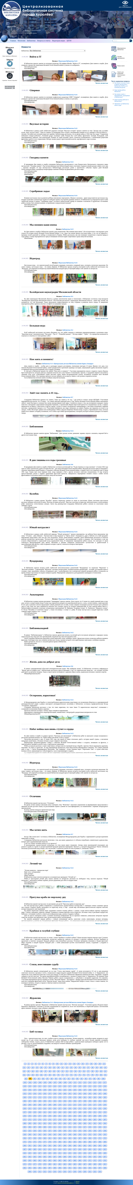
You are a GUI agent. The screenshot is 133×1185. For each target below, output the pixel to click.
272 (30, 1119)
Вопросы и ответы (43, 41)
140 (50, 1090)
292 (45, 1123)
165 (90, 1093)
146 (80, 1090)
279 (65, 1119)
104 (40, 1082)
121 (39, 1086)
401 (80, 1145)
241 (45, 1112)
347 (65, 1134)
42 (24, 1071)
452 (80, 1157)
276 (50, 1119)
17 (87, 1064)
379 (55, 1142)
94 (77, 1079)
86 (43, 1079)
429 (50, 1153)
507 (100, 1168)
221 (30, 1108)
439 (100, 1153)
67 (45, 1075)
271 (25, 1119)
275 (45, 1119)
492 (25, 1168)
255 (30, 1116)
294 (55, 1123)
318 (90, 1127)
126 (65, 1086)
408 (30, 1149)
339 (25, 1134)
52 (67, 1071)
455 (95, 1157)
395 (50, 1145)
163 (80, 1093)
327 (50, 1131)
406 (105, 1145)
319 (95, 1127)
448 (60, 1157)
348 (70, 1134)
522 (95, 1171)
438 (95, 1153)
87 (47, 1079)
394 (45, 1145)
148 (90, 1090)
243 (55, 1112)
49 (54, 1071)
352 (90, 1134)
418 (80, 1149)
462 (45, 1160)
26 (41, 1067)
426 (35, 1153)
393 (40, 1145)
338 (105, 1131)
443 (35, 1157)
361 (50, 1138)
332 (75, 1131)
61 (105, 1071)
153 (30, 1093)
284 (90, 1119)
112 (80, 1082)
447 (55, 1157)
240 (40, 1112)
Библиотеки (31, 41)
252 (100, 1112)
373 (25, 1142)
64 (32, 1075)
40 (101, 1067)
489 (95, 1164)
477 (35, 1164)
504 (85, 1168)
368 (85, 1138)
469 (80, 1160)
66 (41, 1075)
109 (65, 1082)
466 (65, 1160)
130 (85, 1086)
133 (100, 1086)
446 (50, 1157)
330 (65, 1131)
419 (85, 1149)
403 (90, 1145)
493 (30, 1168)
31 (62, 1067)
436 (85, 1153)
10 (57, 1064)
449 (65, 1157)
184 (100, 1097)
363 (60, 1138)
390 (25, 1145)
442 (30, 1157)
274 (40, 1119)
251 (95, 1112)
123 (50, 1086)
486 (80, 1164)
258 (45, 1116)
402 (85, 1145)
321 (105, 1127)
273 (35, 1119)
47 (45, 1071)
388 (100, 1142)
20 (99, 1064)
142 (60, 1090)
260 (55, 1116)
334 (85, 1131)
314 (70, 1127)
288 (25, 1123)
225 (50, 1108)
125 (60, 1086)
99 (98, 1079)
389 (105, 1142)
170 (30, 1097)
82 (26, 1079)
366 (75, 1138)
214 (80, 1105)
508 (105, 1168)
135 (25, 1090)
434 (75, 1153)
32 (67, 1067)
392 (35, 1145)
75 (79, 1075)
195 (70, 1101)
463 (50, 1160)
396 (55, 1145)
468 (75, 1160)
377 (45, 1142)
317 (85, 1127)
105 (45, 1082)
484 (70, 1164)
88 (51, 1079)
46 (41, 1071)
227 (60, 1108)
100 (103, 1079)
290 (35, 1123)
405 (100, 1145)
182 (90, 1097)
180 (80, 1097)
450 (70, 1157)
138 (40, 1090)
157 (50, 1093)
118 (25, 1086)
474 (105, 1160)
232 (85, 1108)
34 (75, 1067)
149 (95, 1090)
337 (100, 1131)
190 (45, 1101)
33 (71, 1067)
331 (70, 1131)
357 (30, 1138)
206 (40, 1105)
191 (50, 1101)
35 (79, 1067)
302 (95, 1123)
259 (50, 1116)
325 (40, 1131)
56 (84, 1071)
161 (70, 1093)
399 (70, 1145)
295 (60, 1123)
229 (70, 1108)
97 (90, 1079)
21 (104, 1064)
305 (25, 1127)
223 (40, 1108)
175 (55, 1097)
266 (85, 1116)
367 (80, 1138)
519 (80, 1171)
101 (25, 1082)
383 (75, 1142)
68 (50, 1075)
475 (25, 1164)
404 (95, 1145)
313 (65, 1127)
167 (100, 1093)
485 (75, 1164)
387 (95, 1142)
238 (30, 1112)
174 (50, 1097)
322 (25, 1131)
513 (50, 1171)
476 (30, 1164)
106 (50, 1082)
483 (65, 1164)
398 (65, 1145)
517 (70, 1171)
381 (65, 1142)
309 (45, 1127)
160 (65, 1093)
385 (85, 1142)
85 (39, 1079)
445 (45, 1157)
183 (95, 1097)
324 (35, 1131)
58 (92, 1071)
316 (80, 1127)
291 (40, 1123)
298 (75, 1123)
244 (60, 1112)
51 (62, 1071)
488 (90, 1164)
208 (50, 1105)
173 (45, 1097)
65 (37, 1075)
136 (30, 1090)
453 (85, 1157)
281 (75, 1119)
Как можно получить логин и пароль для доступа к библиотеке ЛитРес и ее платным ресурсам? (121, 85)
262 (65, 1116)
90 (60, 1079)
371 (100, 1138)
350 (80, 1134)
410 (40, 1149)
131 (90, 1086)
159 (60, 1093)
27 (45, 1067)
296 (65, 1123)
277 (55, 1119)
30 (58, 1067)
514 (55, 1171)
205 (35, 1105)
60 (101, 1071)
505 (90, 1168)
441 (25, 1157)
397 (60, 1145)
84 (34, 1079)
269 (100, 1116)
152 (25, 1093)
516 (65, 1171)
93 (73, 1079)
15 (78, 1064)
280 (70, 1119)
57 (88, 1071)
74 (75, 1075)
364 (65, 1138)
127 (70, 1086)
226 (55, 1108)
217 (95, 1105)
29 (54, 1067)
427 (40, 1153)
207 (45, 1105)
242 (50, 1112)
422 (100, 1149)
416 (70, 1149)
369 (90, 1138)
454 (90, 1157)
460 (35, 1160)
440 (105, 1153)
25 (37, 1067)
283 (85, 1119)
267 (90, 1116)
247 (75, 1112)
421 (95, 1149)
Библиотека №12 (67, 162)
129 (80, 1086)
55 (79, 1071)
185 (105, 1097)
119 (30, 1086)
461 (40, 1160)
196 (75, 1101)
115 (95, 1082)
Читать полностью (101, 83)
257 (40, 1116)
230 (75, 1108)
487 (85, 1164)
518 (75, 1171)
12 (65, 1064)
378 (50, 1142)
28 (50, 1067)
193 (60, 1101)
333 (80, 1131)
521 (90, 1171)
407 (25, 1149)
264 (75, 1116)
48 (50, 1071)
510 (35, 1171)
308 (40, 1127)
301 (90, 1123)
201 (100, 1101)
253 (105, 1112)
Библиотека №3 (68, 296)
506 (95, 1168)
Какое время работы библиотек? (120, 90)
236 (105, 1108)
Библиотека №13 (67, 229)
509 (30, 1171)
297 (70, 1123)
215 (85, 1105)
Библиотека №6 (68, 464)
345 (55, 1134)
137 (35, 1090)
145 (75, 1090)
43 (28, 1071)
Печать (78, 1181)
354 (100, 1134)
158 (55, 1093)
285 (95, 1119)
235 (100, 1108)
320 (100, 1127)
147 (85, 1090)
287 (105, 1119)
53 (71, 1071)
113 (85, 1082)
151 (105, 1090)
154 (35, 1093)
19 (95, 1064)
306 (30, 1127)
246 (70, 1112)
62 (24, 1075)
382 (70, 1142)
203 (25, 1105)
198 (85, 1101)
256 (35, 1116)
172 (40, 1097)
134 (105, 1086)
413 (55, 1149)
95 (81, 1079)
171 (35, 1097)
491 (105, 1164)
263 (70, 1116)
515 (60, 1171)
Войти (77, 1183)
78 (92, 1075)
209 (55, 1105)
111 (75, 1082)
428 (45, 1153)
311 (55, 1127)
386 (90, 1142)
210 (60, 1105)
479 (45, 1164)
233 (90, 1108)
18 (91, 1064)
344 (50, 1134)
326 (45, 1131)
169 (25, 1097)
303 (100, 1123)
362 (55, 1138)
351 (85, 1134)
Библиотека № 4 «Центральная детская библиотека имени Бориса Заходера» (67, 363)
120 (34, 1086)
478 (40, 1164)
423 (105, 1149)
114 (90, 1082)
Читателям (21, 41)
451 (75, 1157)
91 (64, 1079)
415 (65, 1149)
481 (55, 1164)
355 (105, 1134)
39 (96, 1067)
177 (65, 1097)
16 (82, 1064)
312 (60, 1127)
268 (95, 1116)
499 (60, 1168)
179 (75, 1097)
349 (75, 1134)
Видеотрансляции (58, 41)
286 (100, 1119)
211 (65, 1105)
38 (92, 1067)
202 (105, 1101)
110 (70, 1082)
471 (90, 1160)
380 (60, 1142)
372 (105, 1138)
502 (75, 1168)
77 (88, 1075)
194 (65, 1101)
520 (85, 1171)
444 (40, 1157)
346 (60, 1134)
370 (95, 1138)
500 (65, 1168)
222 (35, 1108)
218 (100, 1105)
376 (40, 1142)
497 (50, 1168)
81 (105, 1075)
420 (90, 1149)
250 (90, 1112)
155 (40, 1093)
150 (100, 1090)
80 (101, 1075)
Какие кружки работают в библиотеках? (121, 100)
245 (65, 1112)
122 (44, 1086)
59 (96, 1071)
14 (74, 1064)
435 (80, 1153)
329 (60, 1131)
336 (95, 1131)
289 (30, 1123)
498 (55, 1168)
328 (55, 1131)
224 (45, 1108)
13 (70, 1064)
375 (35, 1142)
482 (60, 1164)
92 (68, 1079)
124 (55, 1086)
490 (100, 1164)
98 (94, 1079)
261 (60, 1116)
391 (30, 1145)
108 (60, 1082)
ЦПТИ (69, 41)
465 (60, 1160)
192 (55, 1101)
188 (35, 1101)
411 (45, 1149)
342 (40, 1134)
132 (95, 1086)
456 (100, 1157)
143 (65, 1090)
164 (85, 1093)
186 (25, 1101)
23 (28, 1067)
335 (90, 1131)
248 (80, 1112)
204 (30, 1105)
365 (70, 1138)
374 (30, 1142)
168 (105, 1093)
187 (30, 1101)
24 (32, 1067)
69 (54, 1075)
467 (70, 1160)
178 (70, 1097)
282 (80, 1119)
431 (60, 1153)
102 (30, 1082)
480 (50, 1164)
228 (65, 1108)
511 (40, 1171)
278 (60, 1119)
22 (24, 1067)
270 (105, 1116)
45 (37, 1071)
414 (60, 1149)
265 (80, 1116)
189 (40, 1101)
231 (80, 1108)
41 (105, 1067)
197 (80, 1101)
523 (100, 1171)
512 (44, 1171)
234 (95, 1108)
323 (30, 1131)
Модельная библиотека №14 (67, 61)
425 (30, 1153)
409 (35, 1149)
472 (95, 1160)
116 (99, 1082)
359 (40, 1138)
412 (50, 1149)
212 (70, 1105)
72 (67, 1075)
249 (85, 1112)
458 (25, 1160)
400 (75, 1145)
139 (45, 1090)
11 (61, 1064)
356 (25, 1138)
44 (32, 1071)
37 (88, 1067)
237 (25, 1112)
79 (96, 1075)
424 (25, 1153)
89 (56, 1079)
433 (70, 1153)
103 (35, 1082)
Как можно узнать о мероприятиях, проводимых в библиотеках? (122, 95)
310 (50, 1127)
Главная (13, 41)
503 (80, 1168)
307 (35, 1127)
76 (84, 1075)
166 (95, 1093)
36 (84, 1067)
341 (35, 1134)
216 (90, 1105)
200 (95, 1101)
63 (28, 1075)
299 (80, 1123)
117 (104, 1082)
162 (75, 1093)
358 (35, 1138)
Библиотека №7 (68, 397)
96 (86, 1079)
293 (50, 1123)
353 (95, 1134)
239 (35, 1112)
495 (40, 1168)
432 (65, 1153)
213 (75, 1105)
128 (75, 1086)
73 (71, 1075)
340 (30, 1134)
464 (55, 1160)
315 (75, 1127)
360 (45, 1138)
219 (105, 1105)
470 (85, 1160)
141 (55, 1090)
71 (62, 1075)
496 (45, 1168)
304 (105, 1123)
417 (75, 1149)
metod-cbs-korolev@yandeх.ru (65, 1183)
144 (70, 1090)
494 (35, 1168)
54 (75, 1071)
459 (30, 1160)
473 (100, 1160)
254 (25, 1116)
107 (55, 1082)
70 (58, 1075)
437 (90, 1153)
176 (60, 1097)
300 (85, 1123)
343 (45, 1134)
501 (70, 1168)
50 (58, 1071)
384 (80, 1142)
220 (25, 1108)
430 (55, 1153)
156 (45, 1093)
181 (85, 1097)
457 (105, 1157)
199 (90, 1101)
